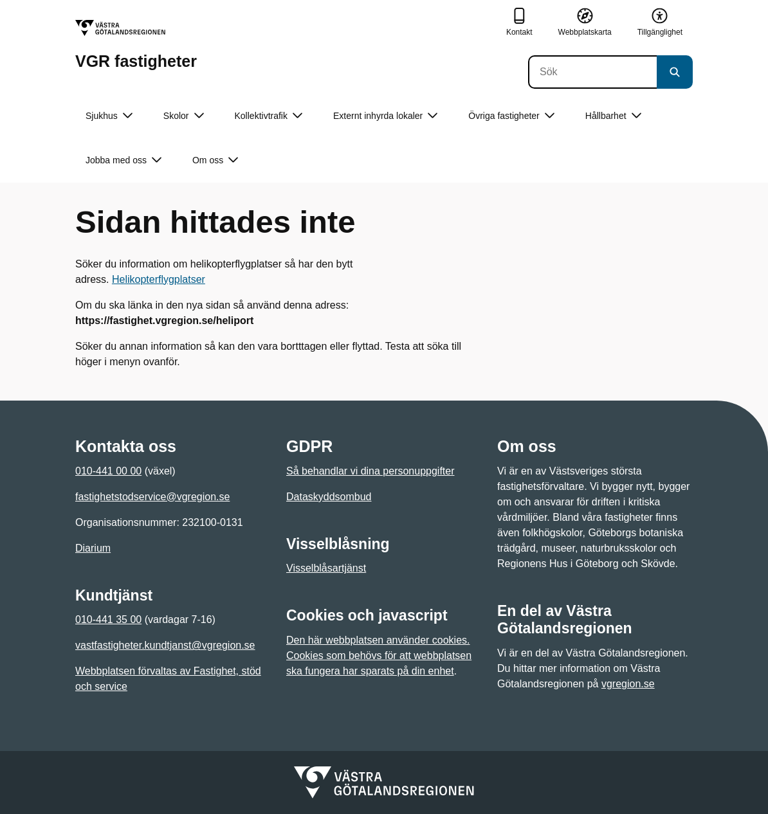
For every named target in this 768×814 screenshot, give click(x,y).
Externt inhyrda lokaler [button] (385, 116)
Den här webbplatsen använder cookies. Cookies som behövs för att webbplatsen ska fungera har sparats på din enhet (378, 655)
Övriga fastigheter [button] (511, 116)
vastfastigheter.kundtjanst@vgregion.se (165, 645)
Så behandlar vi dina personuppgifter (370, 471)
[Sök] (592, 72)
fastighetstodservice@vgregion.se (152, 496)
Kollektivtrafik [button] (268, 116)
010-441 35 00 (108, 619)
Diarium (93, 548)
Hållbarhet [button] (613, 116)
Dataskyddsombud (329, 496)
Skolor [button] (183, 116)
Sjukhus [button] (109, 116)
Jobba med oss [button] (123, 160)
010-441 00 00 (108, 471)
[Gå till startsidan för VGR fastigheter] (136, 44)
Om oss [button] (215, 160)
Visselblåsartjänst (326, 568)
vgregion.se (628, 683)
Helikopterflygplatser (158, 279)
